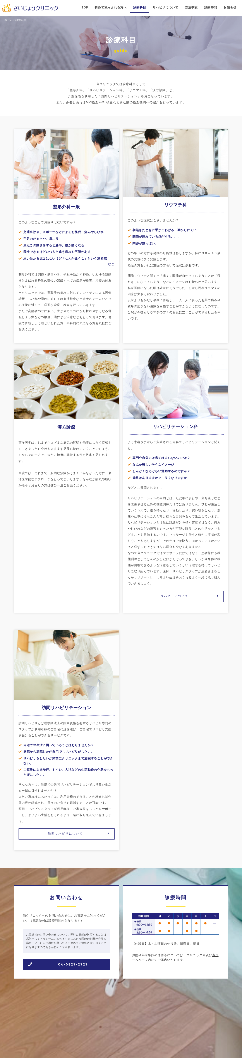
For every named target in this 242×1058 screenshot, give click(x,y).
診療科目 (139, 7)
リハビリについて (165, 7)
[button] (176, 596)
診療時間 (210, 7)
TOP (84, 7)
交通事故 (191, 7)
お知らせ (229, 7)
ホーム (8, 20)
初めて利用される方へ (110, 7)
